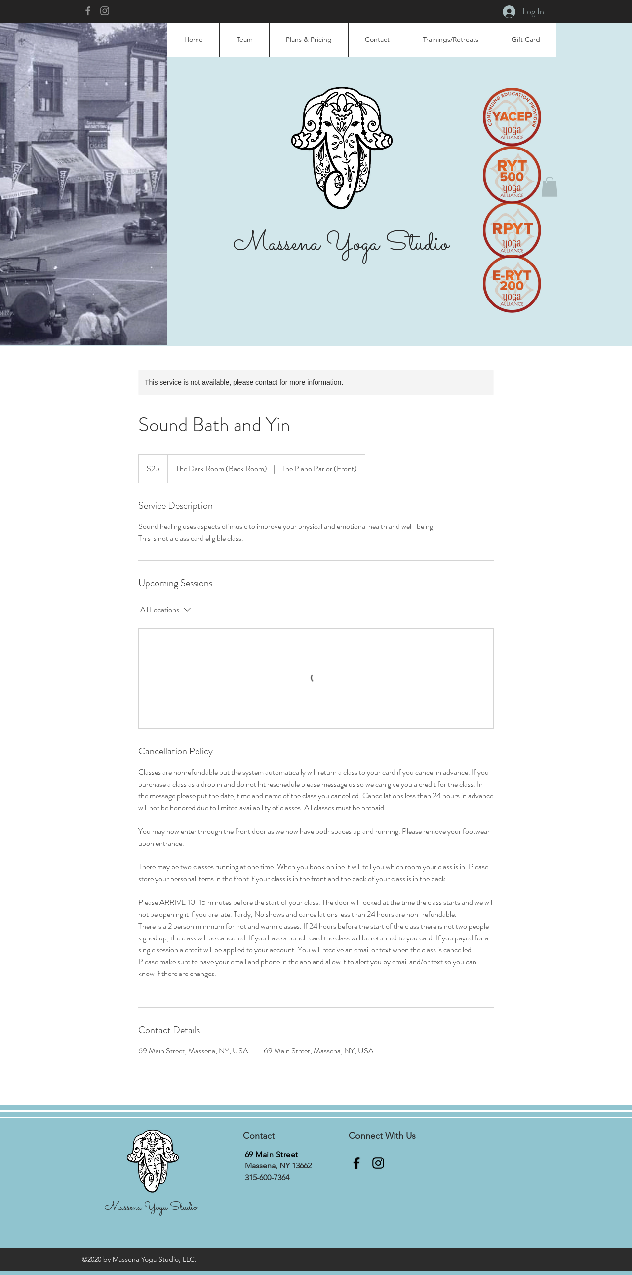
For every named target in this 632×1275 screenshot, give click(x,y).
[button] (549, 187)
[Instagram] (105, 11)
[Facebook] (88, 11)
